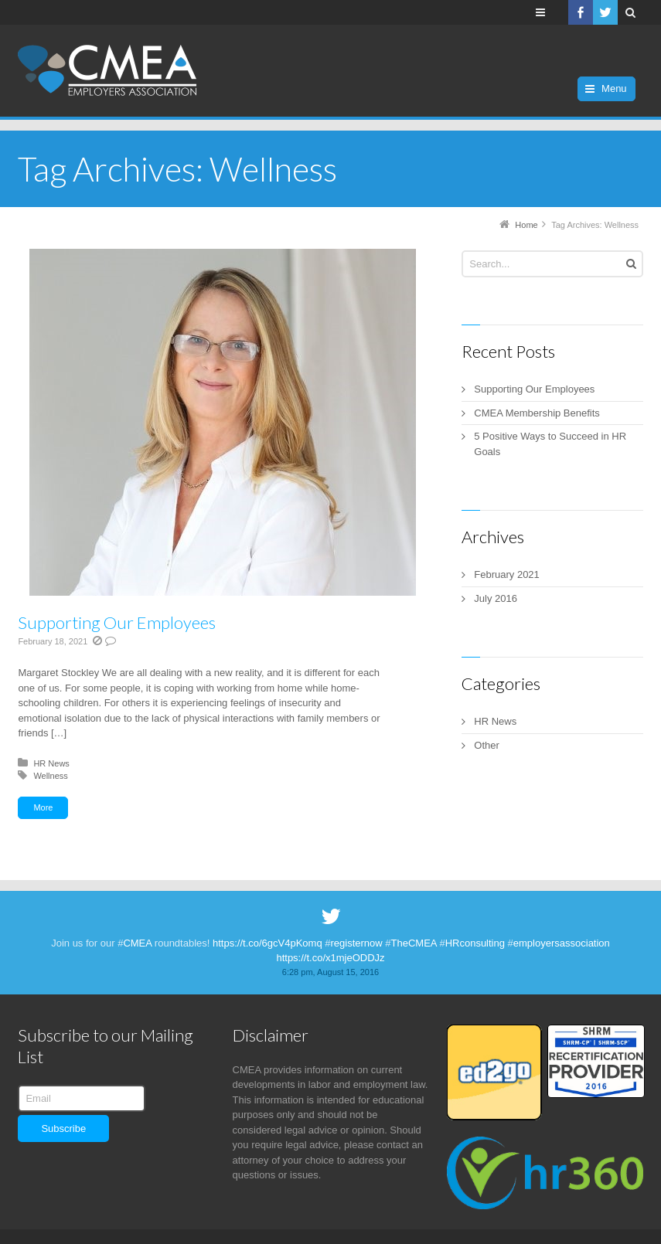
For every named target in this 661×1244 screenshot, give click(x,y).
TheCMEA (414, 943)
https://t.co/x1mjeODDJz (330, 958)
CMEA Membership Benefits (537, 413)
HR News (51, 763)
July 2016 (495, 598)
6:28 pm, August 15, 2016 (330, 972)
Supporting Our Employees (117, 622)
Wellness (50, 775)
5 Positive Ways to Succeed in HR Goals (550, 443)
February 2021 (507, 574)
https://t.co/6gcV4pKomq (267, 943)
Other (486, 745)
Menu (614, 88)
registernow (357, 943)
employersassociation (561, 943)
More (43, 807)
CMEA (137, 943)
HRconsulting (475, 943)
